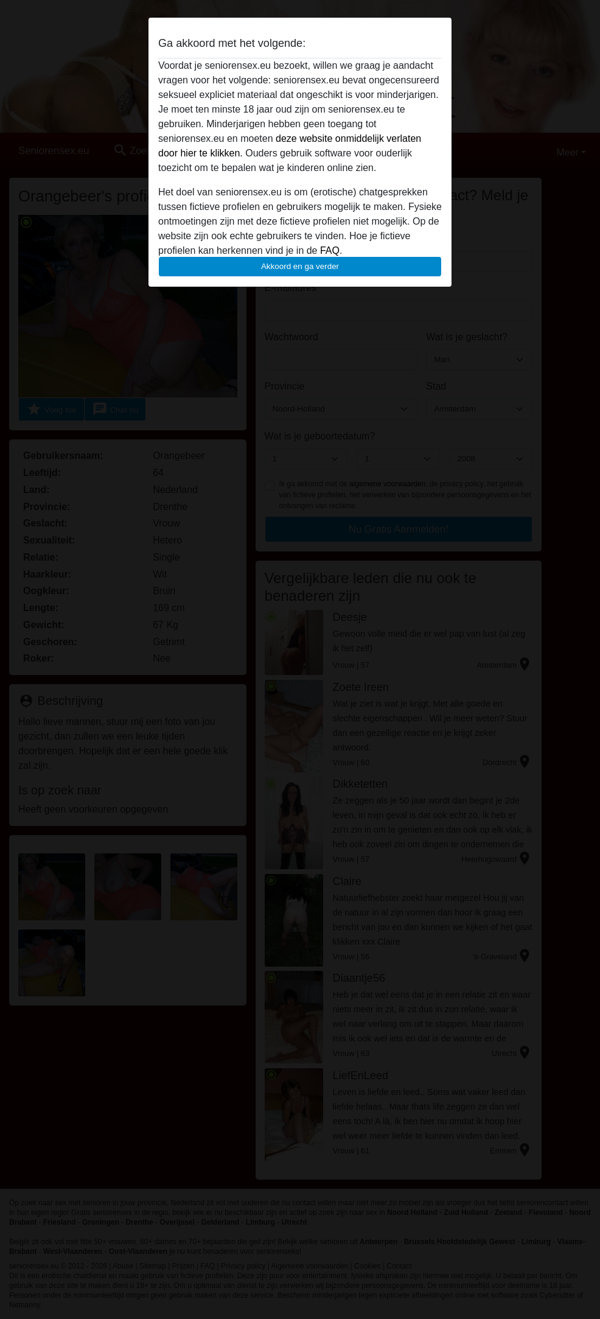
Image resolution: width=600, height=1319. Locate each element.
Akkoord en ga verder (300, 266)
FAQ (330, 250)
